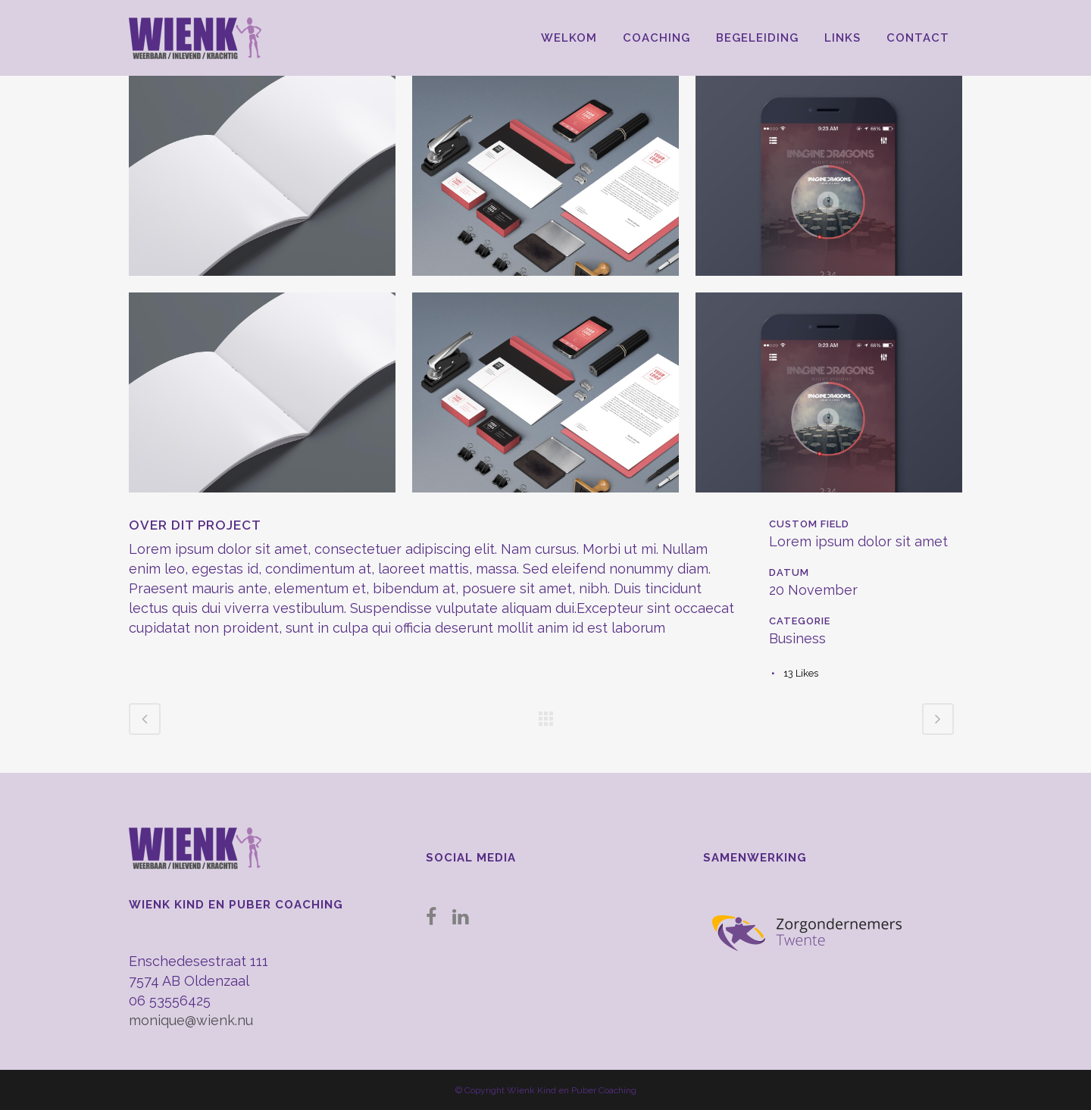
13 (800, 673)
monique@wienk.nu (191, 1020)
